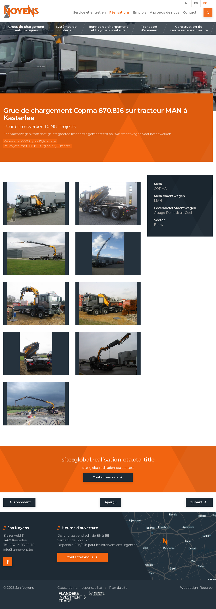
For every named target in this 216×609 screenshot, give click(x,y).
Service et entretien (89, 12)
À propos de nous (164, 12)
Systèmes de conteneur (66, 28)
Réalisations (119, 12)
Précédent (22, 502)
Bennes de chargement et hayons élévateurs (108, 28)
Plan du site (118, 588)
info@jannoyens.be (18, 550)
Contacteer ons (105, 477)
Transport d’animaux (149, 28)
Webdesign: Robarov (196, 588)
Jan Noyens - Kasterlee (21, 11)
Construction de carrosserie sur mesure (189, 28)
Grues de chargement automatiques (26, 28)
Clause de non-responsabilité (79, 588)
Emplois (139, 12)
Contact (189, 12)
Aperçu (110, 502)
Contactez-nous (79, 557)
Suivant (196, 502)
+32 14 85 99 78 (208, 12)
